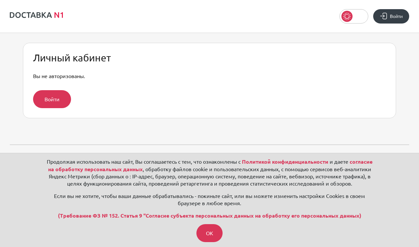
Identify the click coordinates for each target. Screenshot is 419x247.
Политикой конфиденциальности (285, 162)
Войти (52, 99)
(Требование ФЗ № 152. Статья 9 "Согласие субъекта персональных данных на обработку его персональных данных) (209, 216)
